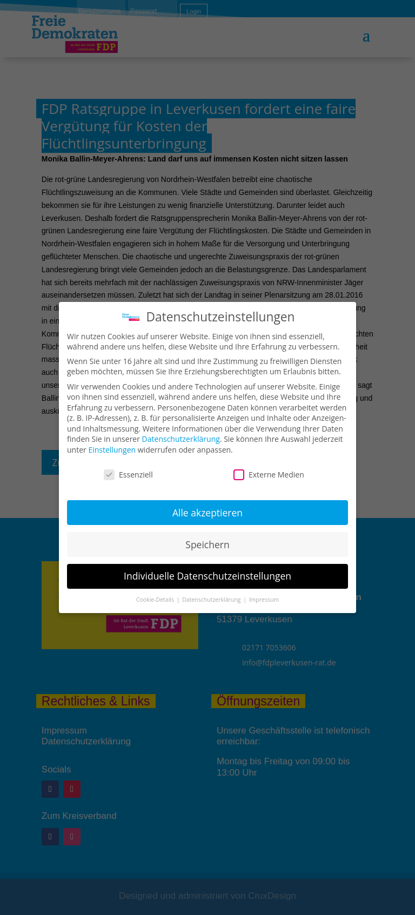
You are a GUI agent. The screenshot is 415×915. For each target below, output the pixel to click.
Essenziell (128, 474)
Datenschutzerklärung (181, 439)
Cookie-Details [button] (156, 599)
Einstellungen (112, 450)
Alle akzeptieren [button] (207, 512)
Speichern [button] (207, 544)
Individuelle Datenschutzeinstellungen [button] (207, 575)
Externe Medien (268, 474)
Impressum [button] (264, 599)
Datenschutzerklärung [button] (212, 599)
